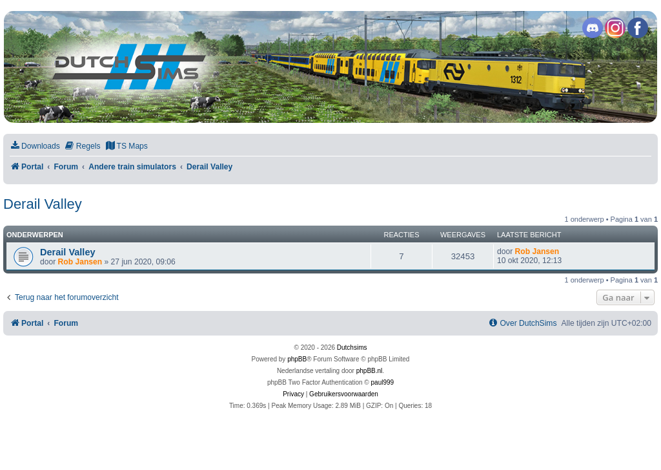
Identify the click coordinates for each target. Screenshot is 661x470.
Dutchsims (352, 347)
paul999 (382, 382)
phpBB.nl (369, 370)
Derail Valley (42, 204)
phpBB (297, 359)
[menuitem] (35, 146)
